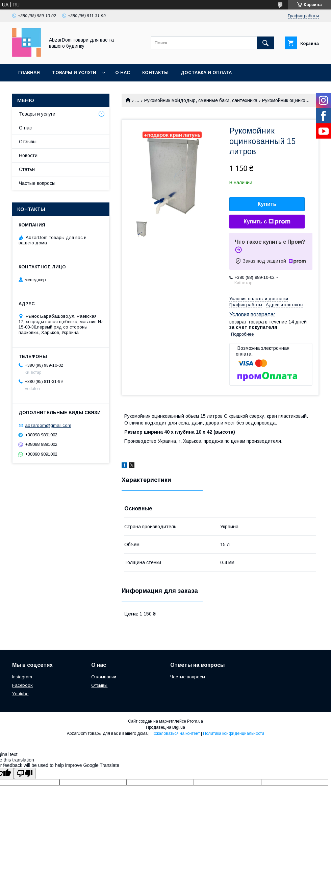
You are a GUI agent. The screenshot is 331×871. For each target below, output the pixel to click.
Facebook (22, 685)
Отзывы (27, 141)
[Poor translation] (24, 773)
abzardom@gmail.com (48, 425)
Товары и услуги (74, 72)
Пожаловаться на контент (175, 733)
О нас (122, 72)
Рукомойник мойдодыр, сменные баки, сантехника (200, 100)
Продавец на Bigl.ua (165, 727)
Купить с (267, 222)
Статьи (27, 169)
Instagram (22, 676)
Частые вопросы (37, 183)
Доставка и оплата (206, 72)
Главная (29, 72)
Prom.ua (195, 721)
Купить (267, 204)
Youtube (20, 693)
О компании (103, 676)
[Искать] (265, 43)
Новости (28, 155)
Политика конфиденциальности (233, 733)
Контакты (155, 72)
